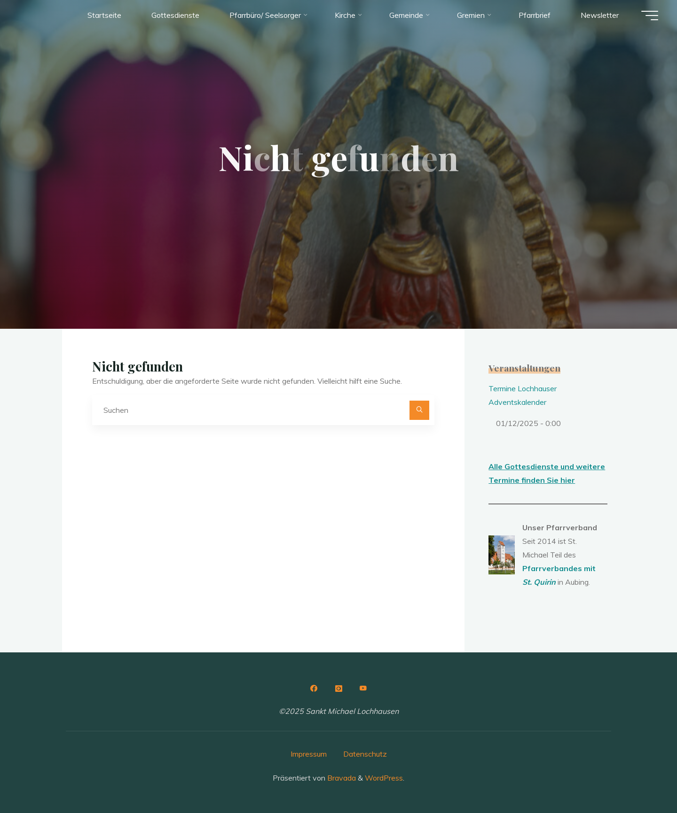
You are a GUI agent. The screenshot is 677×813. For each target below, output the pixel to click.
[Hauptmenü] (649, 15)
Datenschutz (365, 754)
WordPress (384, 777)
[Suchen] (419, 410)
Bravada (340, 777)
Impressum (309, 754)
